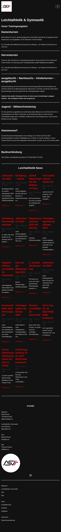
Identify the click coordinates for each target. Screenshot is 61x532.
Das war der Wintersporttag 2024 (21, 271)
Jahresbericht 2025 (7, 180)
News (3, 505)
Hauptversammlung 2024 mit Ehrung (35, 226)
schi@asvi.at (5, 443)
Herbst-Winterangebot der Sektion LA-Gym (35, 184)
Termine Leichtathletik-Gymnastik (35, 314)
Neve (3, 530)
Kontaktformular (6, 508)
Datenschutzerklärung (8, 524)
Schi (2, 496)
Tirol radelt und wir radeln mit (48, 181)
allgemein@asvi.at (7, 423)
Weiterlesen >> (6, 208)
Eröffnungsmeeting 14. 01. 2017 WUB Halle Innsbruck (21, 359)
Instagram (4, 515)
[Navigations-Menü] (58, 6)
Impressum (4, 521)
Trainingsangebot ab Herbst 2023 (21, 314)
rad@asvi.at (5, 453)
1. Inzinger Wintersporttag (35, 269)
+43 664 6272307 (6, 420)
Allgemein (4, 490)
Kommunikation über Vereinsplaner (7, 314)
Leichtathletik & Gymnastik (9, 493)
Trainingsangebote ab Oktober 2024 (48, 226)
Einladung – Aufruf (20, 180)
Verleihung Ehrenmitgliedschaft (8, 224)
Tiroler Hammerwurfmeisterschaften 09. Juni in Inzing (8, 361)
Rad (2, 499)
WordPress (18, 530)
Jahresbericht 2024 (21, 223)
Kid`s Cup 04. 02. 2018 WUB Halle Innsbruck (48, 315)
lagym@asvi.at (5, 433)
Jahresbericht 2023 (48, 267)
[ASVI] (6, 6)
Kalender (4, 512)
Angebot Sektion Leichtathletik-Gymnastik (8, 272)
